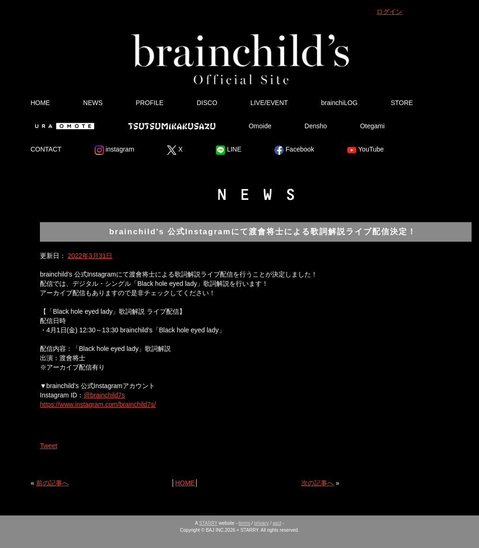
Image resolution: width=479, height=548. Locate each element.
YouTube (365, 150)
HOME (40, 102)
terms (244, 523)
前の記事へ (52, 483)
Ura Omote (62, 126)
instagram (114, 150)
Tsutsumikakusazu (171, 126)
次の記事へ (317, 483)
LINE (228, 150)
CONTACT (46, 149)
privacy (261, 523)
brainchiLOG (339, 102)
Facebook (294, 150)
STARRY (208, 523)
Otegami (372, 126)
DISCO (207, 102)
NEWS (93, 102)
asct (276, 523)
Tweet (48, 445)
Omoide (260, 126)
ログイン (389, 11)
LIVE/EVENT (269, 102)
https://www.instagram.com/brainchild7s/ (98, 404)
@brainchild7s (104, 395)
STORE (402, 102)
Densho (315, 126)
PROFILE (149, 102)
